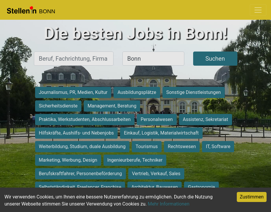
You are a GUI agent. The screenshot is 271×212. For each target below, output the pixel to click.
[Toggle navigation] (258, 10)
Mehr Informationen (168, 204)
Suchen (215, 58)
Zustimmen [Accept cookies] (252, 197)
